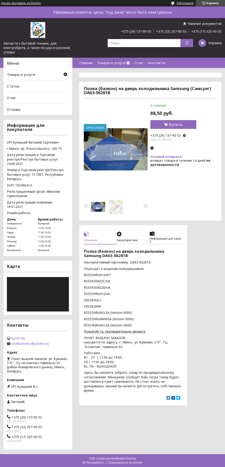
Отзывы (13, 109)
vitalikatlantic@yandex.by (30, 344)
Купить (176, 124)
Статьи (13, 86)
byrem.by (18, 338)
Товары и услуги (111, 62)
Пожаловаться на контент (125, 462)
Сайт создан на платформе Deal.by (112, 458)
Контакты (156, 62)
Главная (86, 62)
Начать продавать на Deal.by (21, 3)
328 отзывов (185, 3)
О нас (138, 62)
